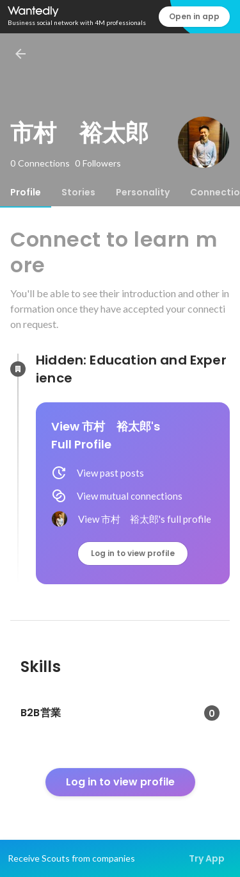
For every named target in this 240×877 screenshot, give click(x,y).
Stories (78, 192)
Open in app (194, 16)
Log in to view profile (133, 553)
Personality (143, 192)
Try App (207, 858)
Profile (25, 192)
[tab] (25, 192)
